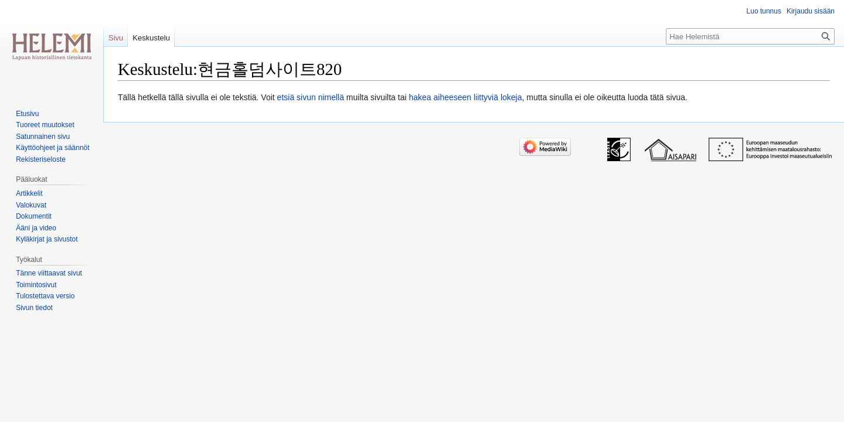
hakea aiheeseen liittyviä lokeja (465, 97)
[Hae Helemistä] (750, 36)
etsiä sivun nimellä (310, 97)
